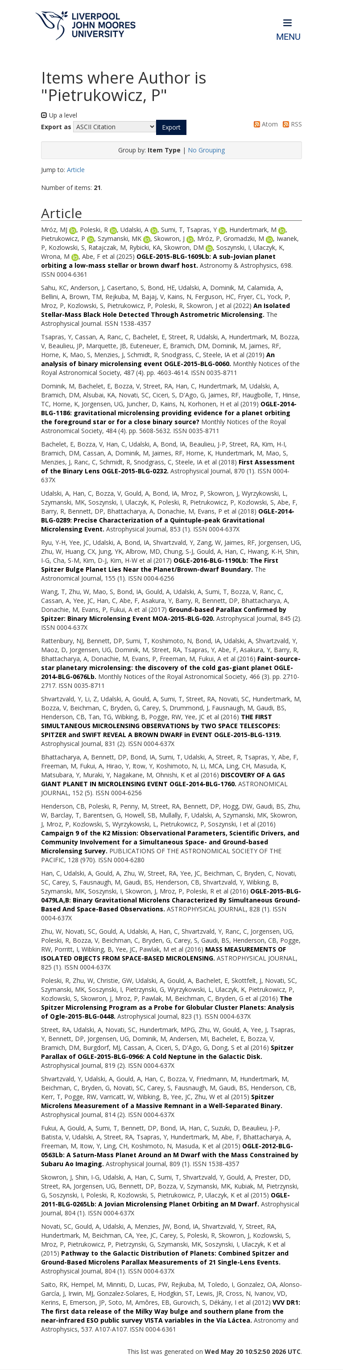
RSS (291, 124)
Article (76, 169)
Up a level (59, 115)
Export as (56, 126)
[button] (171, 127)
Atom (264, 124)
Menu (288, 37)
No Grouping (206, 150)
